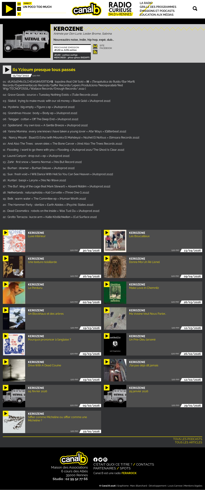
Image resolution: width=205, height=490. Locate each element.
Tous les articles (188, 442)
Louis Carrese (175, 485)
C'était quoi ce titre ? (112, 464)
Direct (27, 3)
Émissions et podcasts (157, 11)
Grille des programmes (158, 7)
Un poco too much (37, 7)
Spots (125, 468)
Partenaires (104, 468)
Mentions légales (193, 485)
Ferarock (129, 473)
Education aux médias (157, 14)
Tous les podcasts (187, 439)
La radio (146, 3)
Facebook (106, 48)
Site (102, 45)
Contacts (145, 464)
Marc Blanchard (138, 485)
